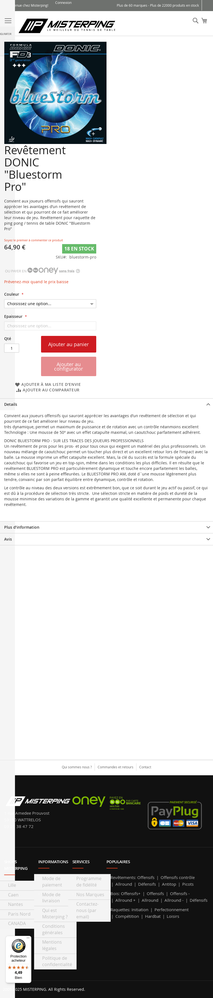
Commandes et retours (115, 767)
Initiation (139, 909)
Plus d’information (21, 527)
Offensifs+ (131, 893)
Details (10, 404)
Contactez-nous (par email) (87, 910)
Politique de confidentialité (57, 961)
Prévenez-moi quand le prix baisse (36, 281)
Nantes (15, 904)
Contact (145, 767)
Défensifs (147, 884)
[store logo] (67, 25)
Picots (188, 884)
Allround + (125, 900)
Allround (123, 884)
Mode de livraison (51, 897)
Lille (12, 885)
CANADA (17, 923)
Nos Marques (90, 894)
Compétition (127, 916)
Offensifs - (180, 893)
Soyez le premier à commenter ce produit (33, 240)
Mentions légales (52, 945)
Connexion (63, 2)
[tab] (106, 404)
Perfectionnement (171, 909)
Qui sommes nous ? (77, 767)
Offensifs (145, 877)
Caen (13, 895)
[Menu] (28, 939)
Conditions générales (53, 929)
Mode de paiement (52, 881)
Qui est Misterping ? (55, 913)
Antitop (169, 884)
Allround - (174, 900)
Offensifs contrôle (178, 877)
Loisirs (173, 916)
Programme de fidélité (89, 881)
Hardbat (153, 916)
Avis (8, 539)
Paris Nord (19, 914)
